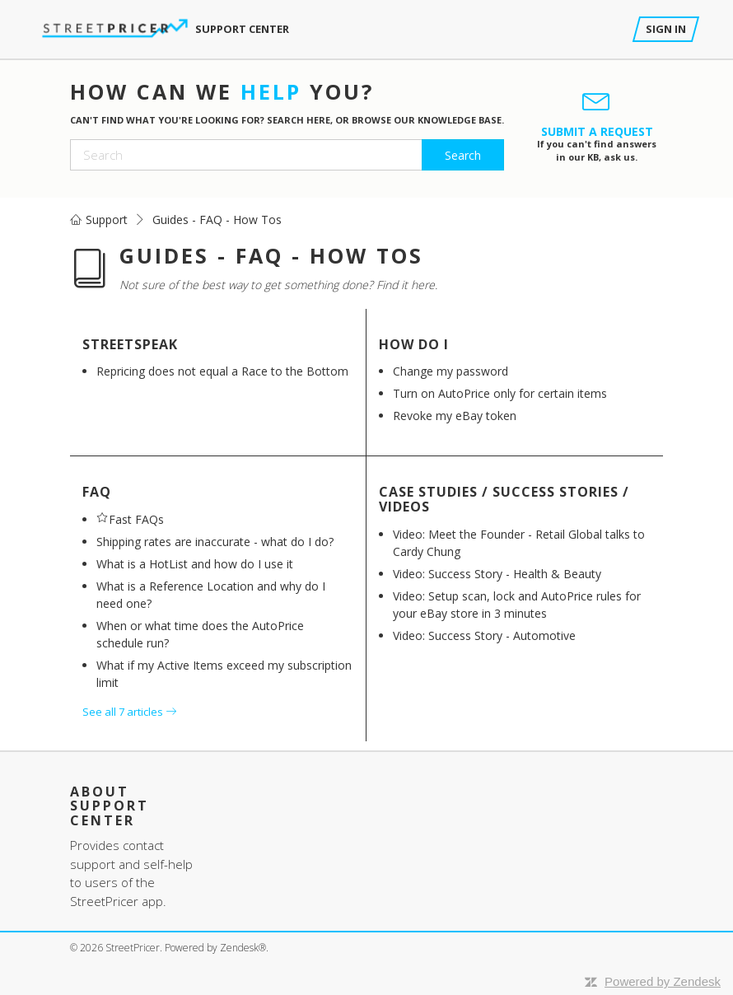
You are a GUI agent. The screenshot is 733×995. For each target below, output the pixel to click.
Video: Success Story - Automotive (484, 635)
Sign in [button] (666, 28)
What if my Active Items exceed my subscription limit (224, 673)
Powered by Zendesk (663, 981)
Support (107, 219)
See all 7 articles (129, 711)
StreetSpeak (130, 344)
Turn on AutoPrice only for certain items (500, 393)
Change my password (450, 371)
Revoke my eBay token (454, 415)
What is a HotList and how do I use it (194, 564)
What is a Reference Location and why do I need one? (210, 594)
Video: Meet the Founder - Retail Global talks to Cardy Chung (519, 542)
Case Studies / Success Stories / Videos (504, 499)
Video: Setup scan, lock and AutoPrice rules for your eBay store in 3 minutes (517, 604)
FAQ (96, 492)
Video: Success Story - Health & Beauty (497, 574)
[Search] (287, 155)
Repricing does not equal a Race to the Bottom (222, 371)
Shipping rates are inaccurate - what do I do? (215, 541)
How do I (414, 344)
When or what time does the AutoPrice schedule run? (200, 634)
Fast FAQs (136, 519)
